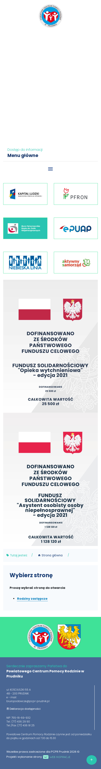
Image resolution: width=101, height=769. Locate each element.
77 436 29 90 (51, 37)
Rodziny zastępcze (32, 599)
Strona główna (50, 555)
